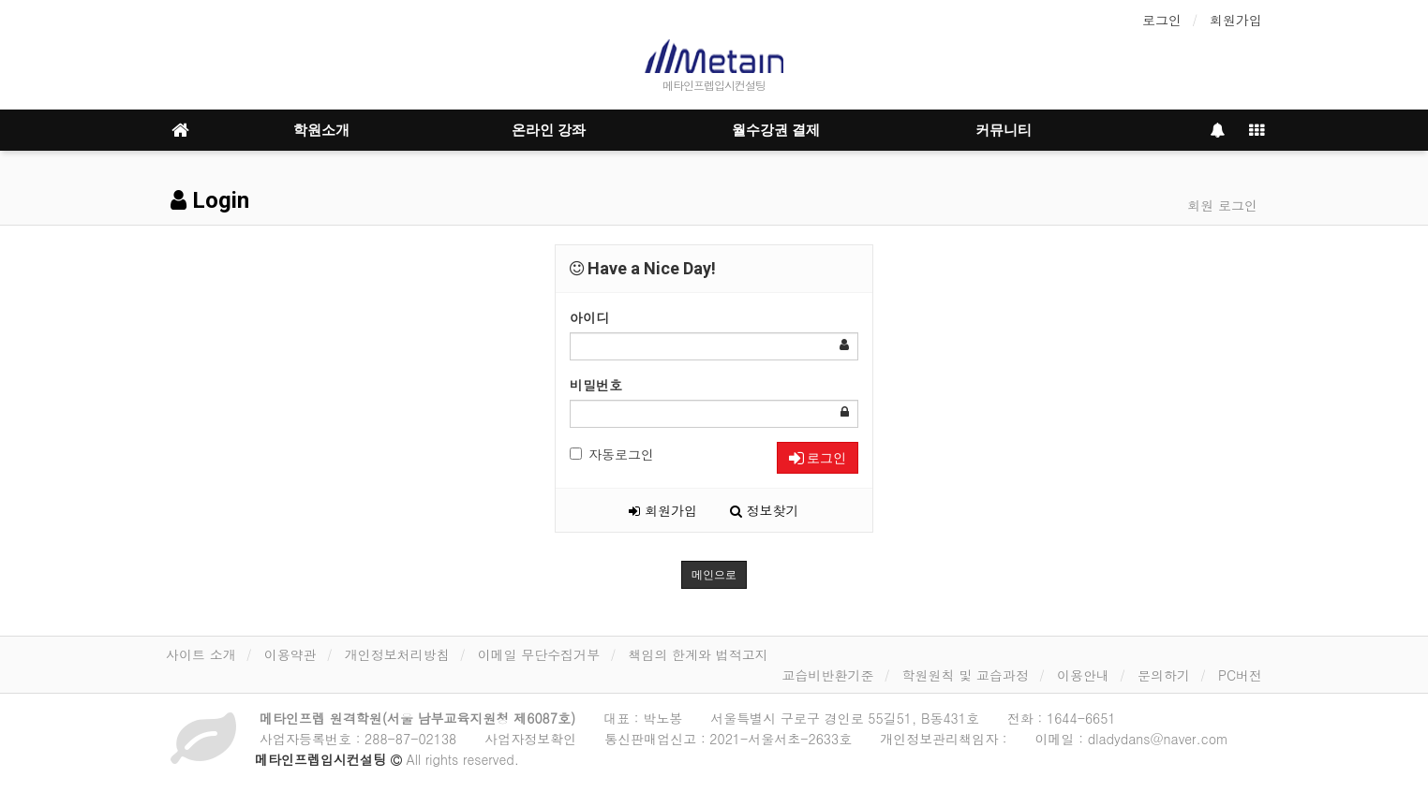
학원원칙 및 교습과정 (965, 675)
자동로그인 (612, 454)
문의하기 (1164, 675)
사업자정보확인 (530, 738)
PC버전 (1240, 675)
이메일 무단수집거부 (539, 654)
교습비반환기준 (828, 675)
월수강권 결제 (776, 130)
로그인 (1162, 19)
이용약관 (290, 654)
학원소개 (321, 130)
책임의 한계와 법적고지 (697, 654)
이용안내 (1083, 675)
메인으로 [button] (714, 574)
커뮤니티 (1003, 130)
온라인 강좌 (549, 130)
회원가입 (1236, 19)
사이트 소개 (201, 654)
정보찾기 (764, 510)
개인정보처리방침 (397, 654)
